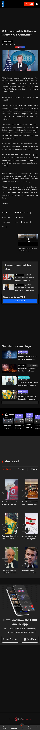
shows (29, 727)
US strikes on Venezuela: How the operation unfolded (27, 369)
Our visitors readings (16, 346)
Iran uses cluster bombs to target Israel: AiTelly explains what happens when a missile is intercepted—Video (8, 427)
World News (19, 275)
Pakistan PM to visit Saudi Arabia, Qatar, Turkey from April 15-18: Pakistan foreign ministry (28, 384)
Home (4, 727)
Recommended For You (18, 267)
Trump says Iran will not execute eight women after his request (25, 289)
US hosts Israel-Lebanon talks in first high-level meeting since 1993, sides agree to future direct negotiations (28, 358)
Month (34, 469)
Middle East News (23, 377)
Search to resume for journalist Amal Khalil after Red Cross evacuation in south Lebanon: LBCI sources (10, 503)
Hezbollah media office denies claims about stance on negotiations (27, 398)
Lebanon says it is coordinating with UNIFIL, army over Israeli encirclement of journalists (29, 537)
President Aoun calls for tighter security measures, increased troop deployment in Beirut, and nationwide (30, 503)
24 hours (7, 469)
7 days (21, 469)
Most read (11, 461)
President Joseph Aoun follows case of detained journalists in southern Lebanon (10, 571)
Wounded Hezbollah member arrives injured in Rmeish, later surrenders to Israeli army (9, 537)
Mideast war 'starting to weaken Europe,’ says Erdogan (24, 279)
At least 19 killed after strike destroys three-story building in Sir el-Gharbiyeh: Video (19, 427)
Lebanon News (22, 351)
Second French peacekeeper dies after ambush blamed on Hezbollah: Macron (29, 571)
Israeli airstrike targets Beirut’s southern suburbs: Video (29, 426)
